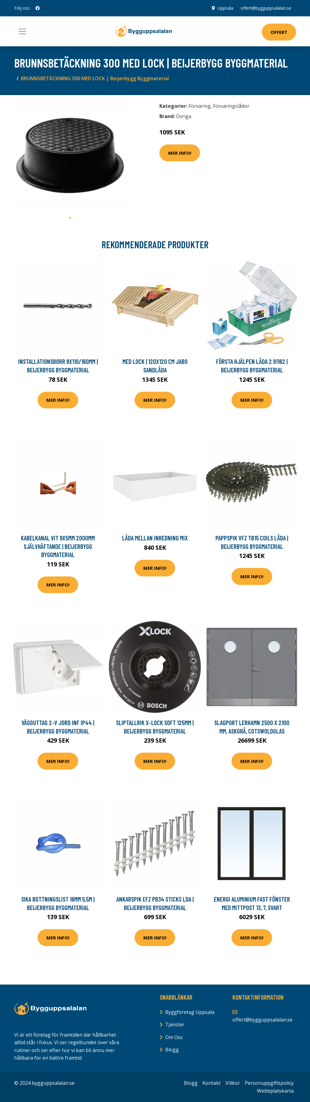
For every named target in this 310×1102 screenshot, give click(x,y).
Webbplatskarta (275, 1090)
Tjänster (175, 1024)
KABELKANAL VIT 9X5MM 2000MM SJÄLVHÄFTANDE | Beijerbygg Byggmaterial (58, 546)
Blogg (172, 1049)
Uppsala (225, 8)
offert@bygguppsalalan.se (266, 8)
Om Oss (174, 1037)
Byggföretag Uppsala (189, 1012)
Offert (279, 32)
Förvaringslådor (231, 106)
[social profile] (37, 8)
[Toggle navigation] (22, 31)
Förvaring (199, 106)
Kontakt (211, 1083)
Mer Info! (179, 153)
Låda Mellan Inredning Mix (155, 538)
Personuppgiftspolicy (269, 1083)
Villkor (232, 1083)
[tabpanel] (70, 156)
